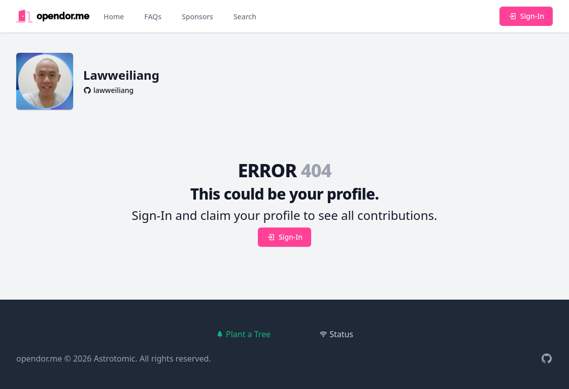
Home (114, 16)
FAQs (152, 16)
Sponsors (197, 16)
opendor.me (39, 358)
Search (244, 16)
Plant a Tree (243, 334)
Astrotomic (115, 358)
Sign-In (526, 16)
